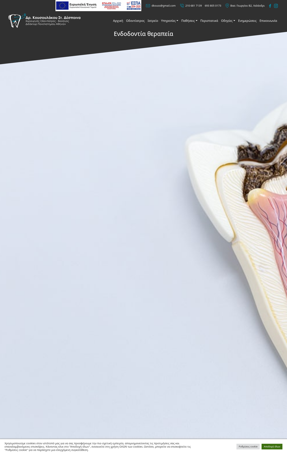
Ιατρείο (153, 20)
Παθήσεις (188, 20)
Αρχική (118, 20)
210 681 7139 (193, 5)
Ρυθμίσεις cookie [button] (248, 446)
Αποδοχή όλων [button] (272, 446)
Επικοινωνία (268, 20)
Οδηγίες (227, 20)
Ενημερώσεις (247, 20)
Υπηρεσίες (168, 20)
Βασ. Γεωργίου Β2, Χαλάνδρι (247, 5)
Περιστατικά (209, 20)
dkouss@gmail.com (164, 5)
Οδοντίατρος (135, 20)
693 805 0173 (213, 5)
